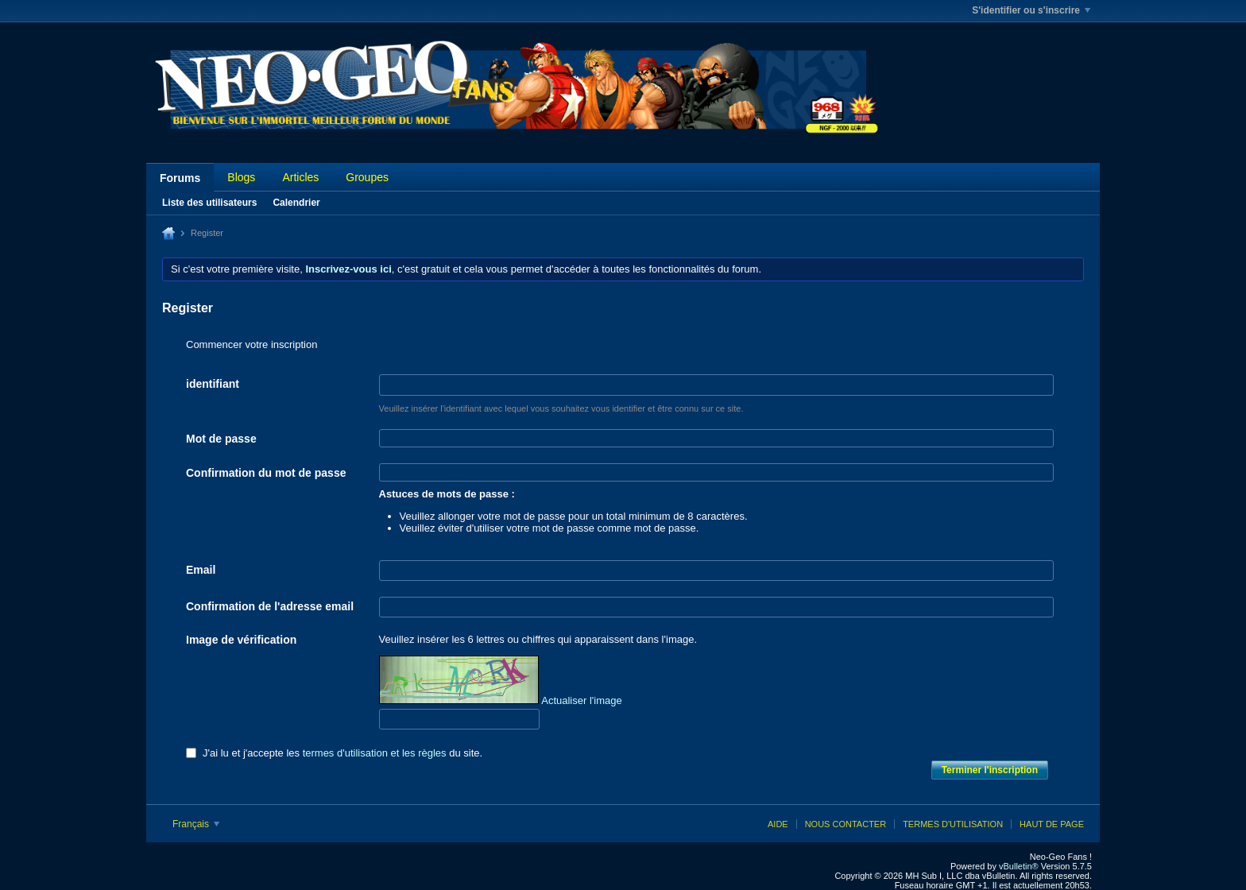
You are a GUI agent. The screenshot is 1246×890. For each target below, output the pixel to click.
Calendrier (296, 202)
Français (195, 824)
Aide (778, 824)
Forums (180, 178)
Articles (300, 177)
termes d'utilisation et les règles (375, 753)
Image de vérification (241, 639)
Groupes (367, 177)
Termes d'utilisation (953, 824)
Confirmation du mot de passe (266, 472)
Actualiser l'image (581, 700)
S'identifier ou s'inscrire (1031, 10)
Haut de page (1052, 824)
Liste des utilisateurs (209, 202)
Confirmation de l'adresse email (270, 606)
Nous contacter (845, 824)
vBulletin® (1019, 866)
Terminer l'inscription (990, 770)
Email (200, 569)
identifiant (212, 383)
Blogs (241, 177)
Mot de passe (221, 438)
